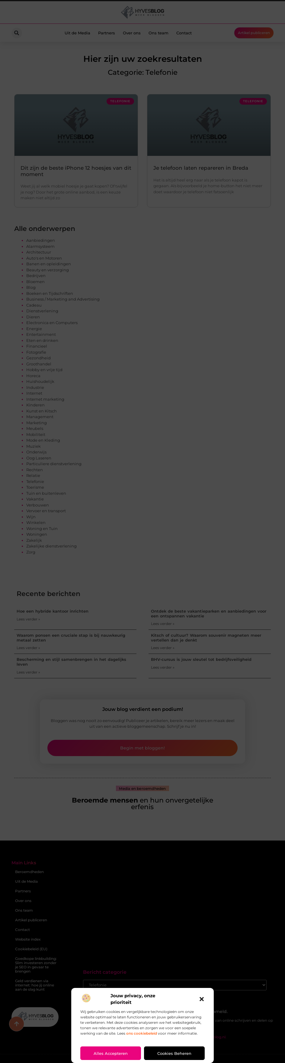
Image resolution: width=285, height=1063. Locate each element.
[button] (202, 999)
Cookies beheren (174, 1053)
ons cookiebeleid (141, 1033)
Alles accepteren (111, 1053)
